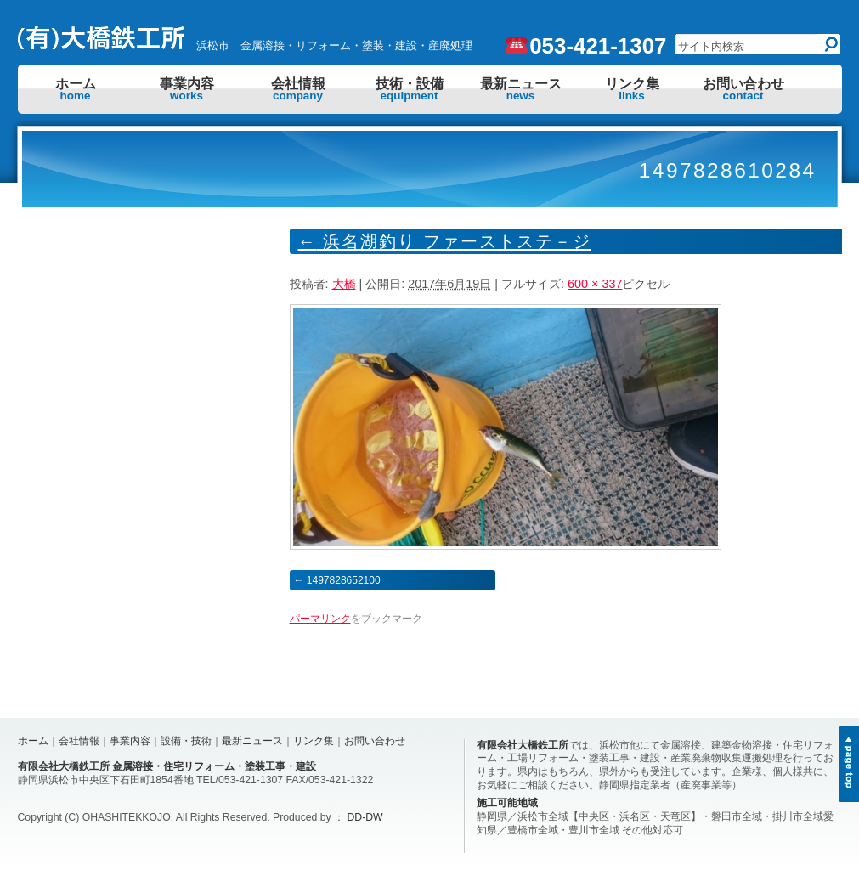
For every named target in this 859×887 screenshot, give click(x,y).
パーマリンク (320, 618)
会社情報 (298, 89)
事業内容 (186, 89)
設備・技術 (186, 741)
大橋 (344, 284)
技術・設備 (409, 89)
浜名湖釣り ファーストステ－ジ (444, 241)
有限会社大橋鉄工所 (522, 745)
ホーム (75, 89)
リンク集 (632, 89)
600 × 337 (595, 284)
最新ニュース (520, 89)
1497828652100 (344, 580)
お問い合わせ (743, 89)
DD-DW (365, 817)
